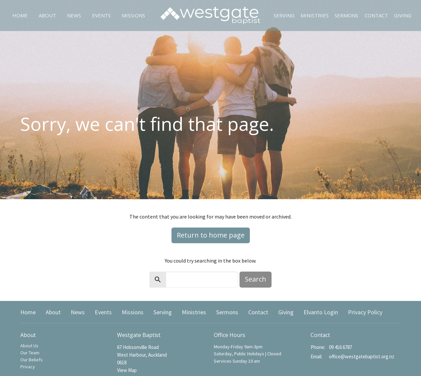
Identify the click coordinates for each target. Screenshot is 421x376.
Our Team (29, 353)
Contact (376, 15)
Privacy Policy (365, 312)
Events (101, 15)
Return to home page (211, 235)
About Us (29, 346)
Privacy (27, 367)
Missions (133, 15)
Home (20, 15)
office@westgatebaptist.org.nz (361, 356)
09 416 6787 (340, 347)
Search (255, 279)
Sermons (346, 15)
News (74, 15)
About (47, 15)
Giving (402, 15)
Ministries (315, 15)
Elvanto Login (321, 312)
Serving (284, 15)
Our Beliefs (31, 360)
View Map (127, 370)
